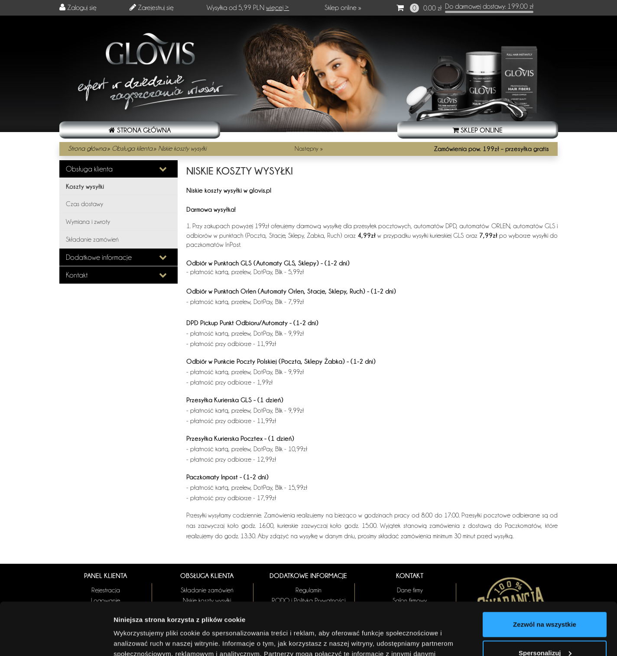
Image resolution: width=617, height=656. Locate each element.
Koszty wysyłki (85, 186)
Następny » (309, 148)
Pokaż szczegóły (140, 639)
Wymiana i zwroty (88, 221)
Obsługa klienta (132, 148)
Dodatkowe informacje (99, 257)
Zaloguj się (82, 7)
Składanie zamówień (92, 239)
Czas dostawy (84, 203)
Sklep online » (343, 7)
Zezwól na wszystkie (544, 575)
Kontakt (77, 275)
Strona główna (87, 148)
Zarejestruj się (156, 7)
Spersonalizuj (545, 603)
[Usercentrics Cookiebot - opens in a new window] (56, 639)
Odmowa (544, 632)
